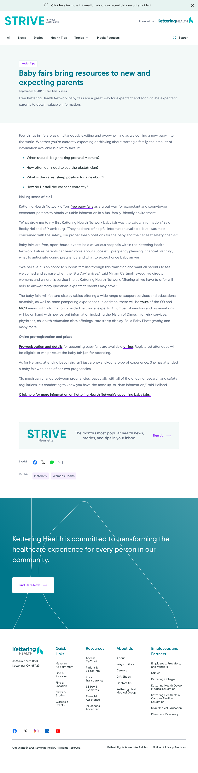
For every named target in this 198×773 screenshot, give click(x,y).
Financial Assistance (93, 712)
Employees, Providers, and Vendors (166, 679)
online (128, 346)
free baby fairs (82, 206)
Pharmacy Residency (165, 729)
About (121, 673)
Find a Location (61, 699)
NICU (23, 308)
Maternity (40, 476)
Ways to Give (125, 679)
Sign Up (162, 435)
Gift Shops (124, 691)
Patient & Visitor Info (93, 684)
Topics (81, 37)
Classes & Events (62, 718)
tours (144, 302)
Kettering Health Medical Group (127, 705)
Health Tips (28, 63)
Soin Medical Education (166, 722)
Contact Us (124, 697)
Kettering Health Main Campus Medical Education (165, 713)
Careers (122, 685)
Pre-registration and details (40, 346)
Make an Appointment (64, 679)
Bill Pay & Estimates (92, 703)
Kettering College (163, 694)
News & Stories (61, 708)
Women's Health (64, 476)
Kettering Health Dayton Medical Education (167, 702)
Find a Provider (61, 689)
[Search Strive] (180, 38)
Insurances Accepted (93, 722)
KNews (155, 687)
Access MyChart (91, 674)
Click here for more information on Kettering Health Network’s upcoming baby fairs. (85, 394)
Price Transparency (94, 693)
